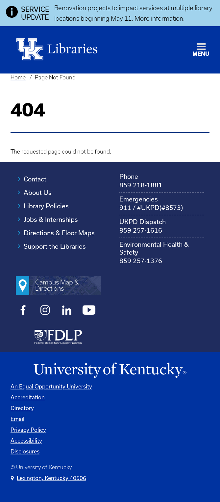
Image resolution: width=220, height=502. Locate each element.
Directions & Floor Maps (59, 233)
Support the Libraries (55, 246)
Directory (22, 408)
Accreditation (28, 397)
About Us (38, 192)
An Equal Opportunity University (51, 386)
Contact (35, 179)
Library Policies (46, 206)
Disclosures (25, 451)
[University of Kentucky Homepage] (110, 370)
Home (18, 77)
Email (17, 419)
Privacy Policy (28, 430)
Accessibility (26, 440)
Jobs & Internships (51, 219)
